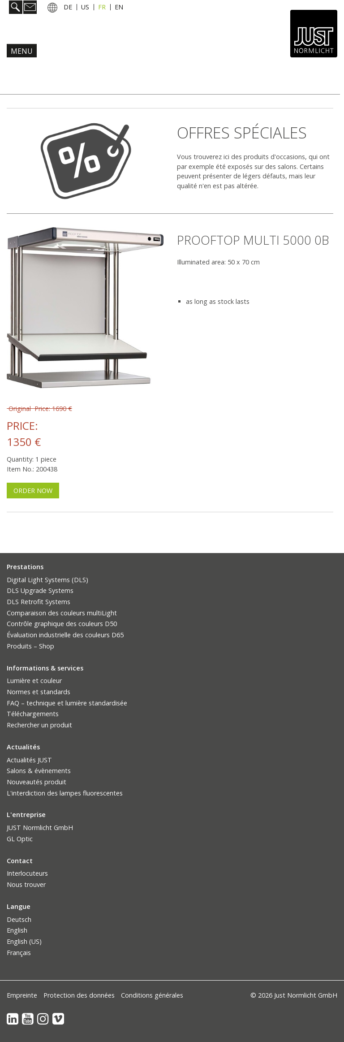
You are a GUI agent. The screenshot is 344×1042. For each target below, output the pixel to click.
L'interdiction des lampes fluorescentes (65, 793)
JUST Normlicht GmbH (40, 827)
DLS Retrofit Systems (38, 601)
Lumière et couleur (34, 680)
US (85, 7)
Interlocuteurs (27, 873)
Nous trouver (26, 884)
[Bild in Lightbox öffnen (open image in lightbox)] (85, 307)
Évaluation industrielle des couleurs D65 (65, 635)
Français (19, 952)
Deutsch (19, 919)
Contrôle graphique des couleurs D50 (62, 623)
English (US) (24, 941)
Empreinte (22, 995)
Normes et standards (38, 691)
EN (119, 7)
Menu (22, 51)
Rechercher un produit (39, 725)
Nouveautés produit (36, 782)
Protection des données (79, 995)
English (17, 930)
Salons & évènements (39, 770)
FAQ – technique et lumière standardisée (67, 703)
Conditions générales (152, 995)
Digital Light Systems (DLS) (47, 579)
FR (102, 7)
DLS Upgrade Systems (40, 590)
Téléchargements (33, 713)
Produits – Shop (30, 646)
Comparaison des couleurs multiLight (62, 613)
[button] (33, 490)
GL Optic (20, 838)
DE (68, 7)
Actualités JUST (29, 760)
